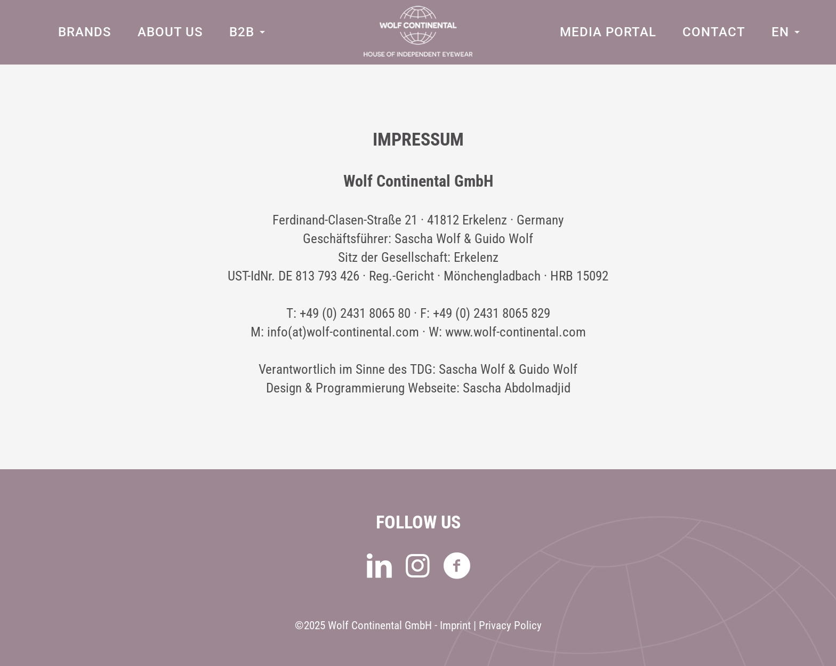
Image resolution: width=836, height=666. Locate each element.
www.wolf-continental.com (515, 332)
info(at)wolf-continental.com (343, 332)
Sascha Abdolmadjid (516, 388)
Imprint (455, 625)
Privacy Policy (510, 625)
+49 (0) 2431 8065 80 (355, 313)
